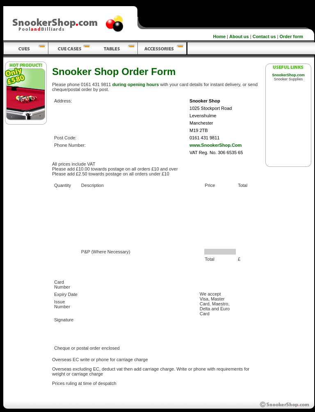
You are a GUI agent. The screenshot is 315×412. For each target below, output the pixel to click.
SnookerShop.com (288, 75)
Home (219, 36)
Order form (291, 36)
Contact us (264, 36)
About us (239, 36)
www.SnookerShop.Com (215, 145)
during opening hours (135, 84)
